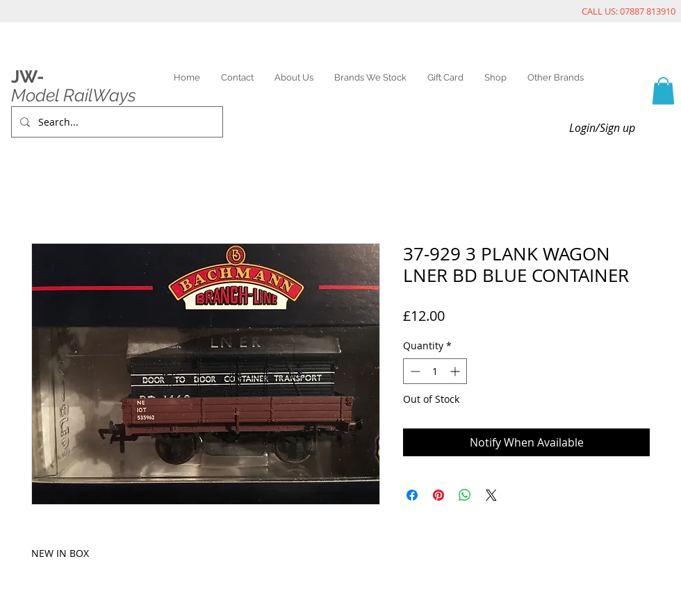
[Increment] (456, 371)
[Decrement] (413, 371)
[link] (663, 90)
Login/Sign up (602, 127)
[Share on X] (491, 495)
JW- (27, 76)
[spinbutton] (435, 371)
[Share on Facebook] (412, 495)
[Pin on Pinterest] (438, 495)
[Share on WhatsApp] (465, 495)
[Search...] (115, 122)
